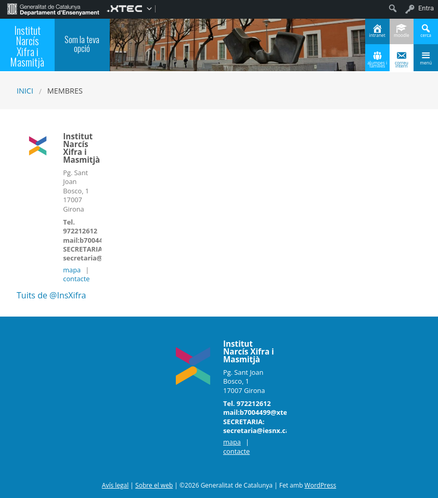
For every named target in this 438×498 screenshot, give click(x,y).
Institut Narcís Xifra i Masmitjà (27, 46)
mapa (72, 269)
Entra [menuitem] (426, 8)
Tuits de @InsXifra (51, 295)
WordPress (320, 485)
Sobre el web (154, 485)
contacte (76, 278)
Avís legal (115, 485)
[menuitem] (53, 8)
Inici (25, 91)
